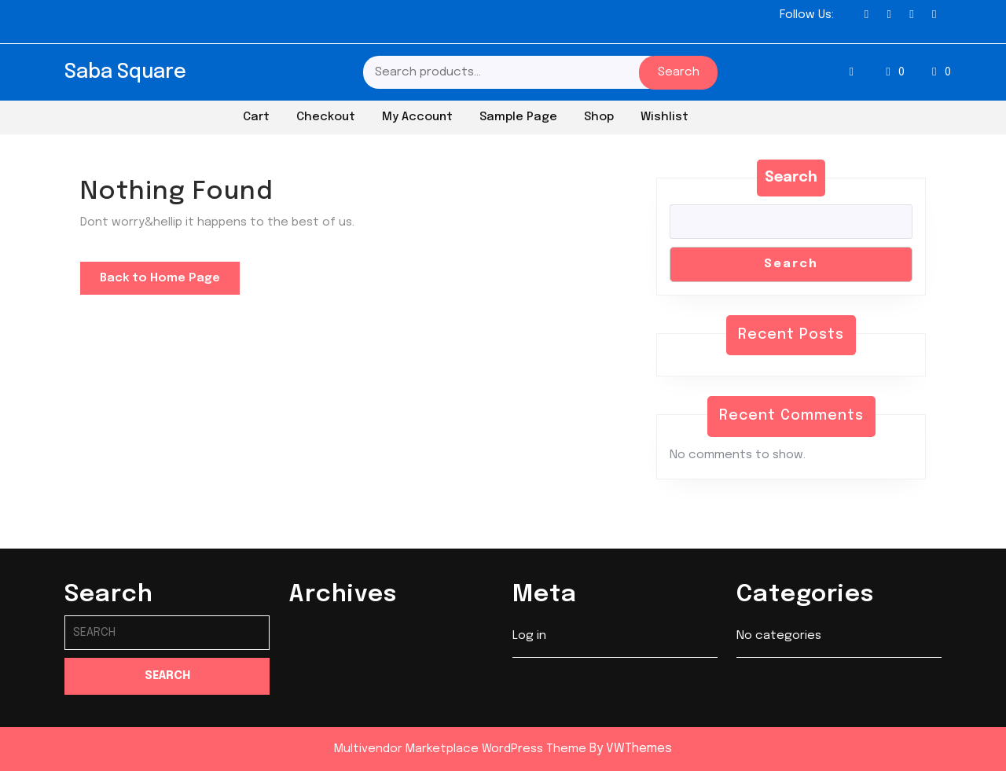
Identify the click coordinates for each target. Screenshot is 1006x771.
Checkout (325, 117)
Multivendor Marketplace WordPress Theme (460, 749)
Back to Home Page (170, 282)
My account (417, 117)
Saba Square (125, 72)
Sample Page (518, 117)
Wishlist (664, 117)
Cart (256, 117)
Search (678, 72)
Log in (529, 636)
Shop (599, 117)
